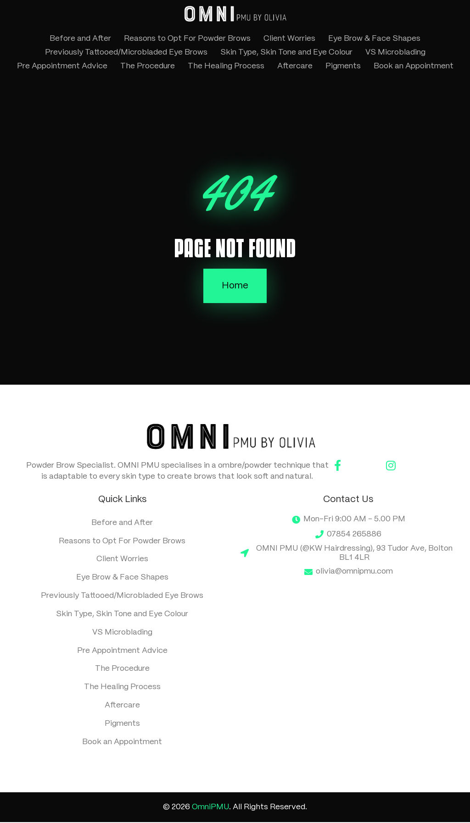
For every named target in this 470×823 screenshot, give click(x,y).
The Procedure (147, 66)
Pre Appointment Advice (62, 66)
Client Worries (289, 38)
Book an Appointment (413, 66)
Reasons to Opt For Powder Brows (187, 38)
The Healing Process (226, 66)
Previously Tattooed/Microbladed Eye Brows (126, 52)
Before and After (80, 38)
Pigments (343, 66)
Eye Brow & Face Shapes (374, 38)
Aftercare (295, 66)
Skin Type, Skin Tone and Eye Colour (286, 52)
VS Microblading (395, 52)
